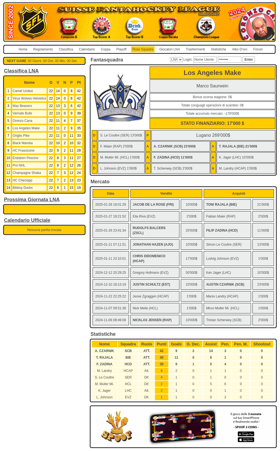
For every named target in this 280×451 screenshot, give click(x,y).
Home (22, 49)
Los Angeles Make (26, 128)
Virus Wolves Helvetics (29, 98)
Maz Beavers (22, 106)
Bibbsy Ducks (23, 188)
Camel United (23, 91)
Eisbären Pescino (25, 158)
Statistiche (218, 49)
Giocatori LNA (169, 49)
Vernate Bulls (22, 113)
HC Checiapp (22, 180)
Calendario (87, 49)
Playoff (121, 49)
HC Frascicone (23, 150)
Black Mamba (23, 143)
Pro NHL (19, 165)
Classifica (66, 49)
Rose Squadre (143, 49)
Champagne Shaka (27, 173)
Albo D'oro (239, 49)
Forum (258, 49)
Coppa (106, 49)
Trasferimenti (195, 49)
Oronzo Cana (22, 121)
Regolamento (43, 49)
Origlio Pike (21, 136)
